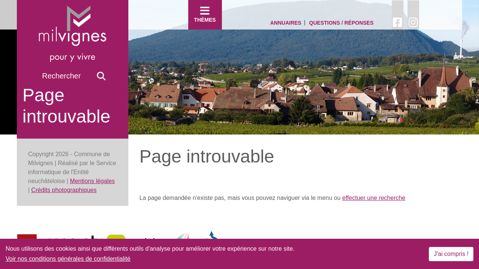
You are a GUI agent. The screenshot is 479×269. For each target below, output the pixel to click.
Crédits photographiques (64, 190)
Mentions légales (92, 181)
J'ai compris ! (451, 254)
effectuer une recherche (374, 198)
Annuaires (285, 22)
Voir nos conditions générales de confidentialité (68, 259)
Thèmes (205, 14)
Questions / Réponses (341, 22)
